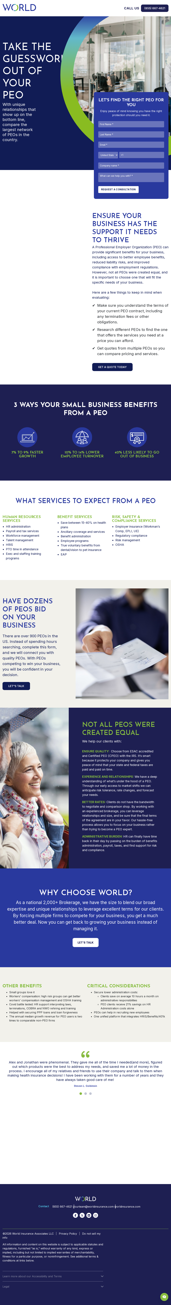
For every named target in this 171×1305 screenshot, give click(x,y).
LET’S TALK (86, 942)
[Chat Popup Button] (164, 1297)
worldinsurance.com (129, 1206)
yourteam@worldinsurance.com (92, 1206)
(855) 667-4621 (154, 8)
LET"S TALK (16, 686)
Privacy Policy (68, 1233)
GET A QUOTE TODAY (112, 367)
